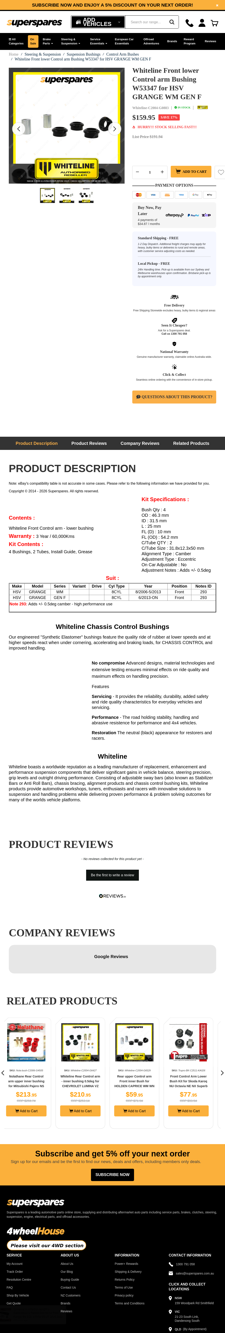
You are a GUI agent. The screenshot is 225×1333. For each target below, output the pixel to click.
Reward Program (189, 41)
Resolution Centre (19, 1251)
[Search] (172, 22)
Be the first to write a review (112, 875)
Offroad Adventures (151, 41)
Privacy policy (124, 1267)
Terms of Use (124, 1259)
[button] (16, 41)
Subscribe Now (112, 1146)
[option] (112, 5)
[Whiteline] (202, 107)
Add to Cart (191, 172)
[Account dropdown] (202, 23)
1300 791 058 (179, 333)
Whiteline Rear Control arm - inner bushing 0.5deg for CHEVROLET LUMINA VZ (85, 1052)
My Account (14, 1235)
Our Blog (67, 1243)
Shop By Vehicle (18, 1267)
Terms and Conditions (129, 1274)
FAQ (10, 1259)
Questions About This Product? (174, 397)
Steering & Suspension (70, 41)
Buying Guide (70, 1251)
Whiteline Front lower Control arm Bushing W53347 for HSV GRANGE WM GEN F (83, 59)
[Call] (189, 23)
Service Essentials (98, 41)
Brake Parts (48, 41)
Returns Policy (124, 1251)
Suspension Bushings (84, 54)
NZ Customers (70, 1267)
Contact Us (68, 1259)
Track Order (15, 1243)
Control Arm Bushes (122, 54)
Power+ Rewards (126, 1235)
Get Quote (14, 1274)
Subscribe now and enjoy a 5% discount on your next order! (112, 5)
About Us (67, 1235)
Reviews (210, 41)
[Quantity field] (149, 172)
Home (13, 54)
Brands (172, 41)
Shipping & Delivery (128, 1243)
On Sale (33, 41)
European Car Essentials (124, 41)
